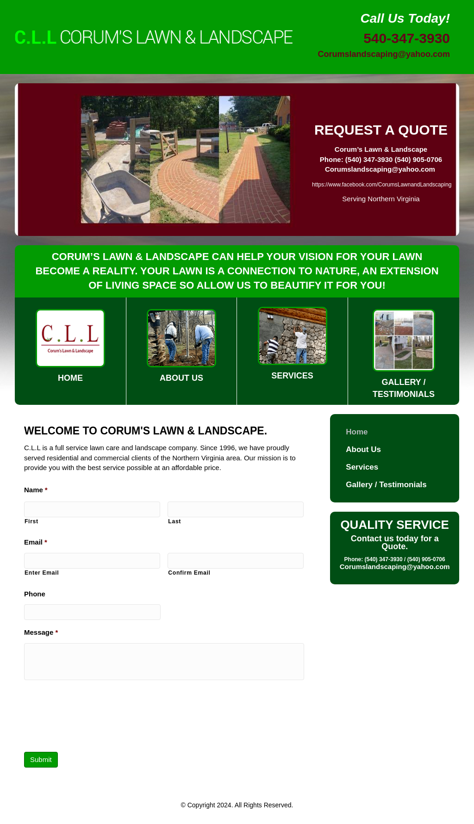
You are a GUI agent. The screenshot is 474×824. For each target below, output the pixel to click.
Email (35, 542)
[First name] (92, 509)
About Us (363, 449)
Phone (34, 594)
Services (362, 467)
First (31, 521)
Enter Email (42, 573)
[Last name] (236, 509)
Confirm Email (189, 573)
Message (41, 632)
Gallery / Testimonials (386, 484)
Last (174, 521)
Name (36, 490)
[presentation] (94, 719)
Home (357, 431)
